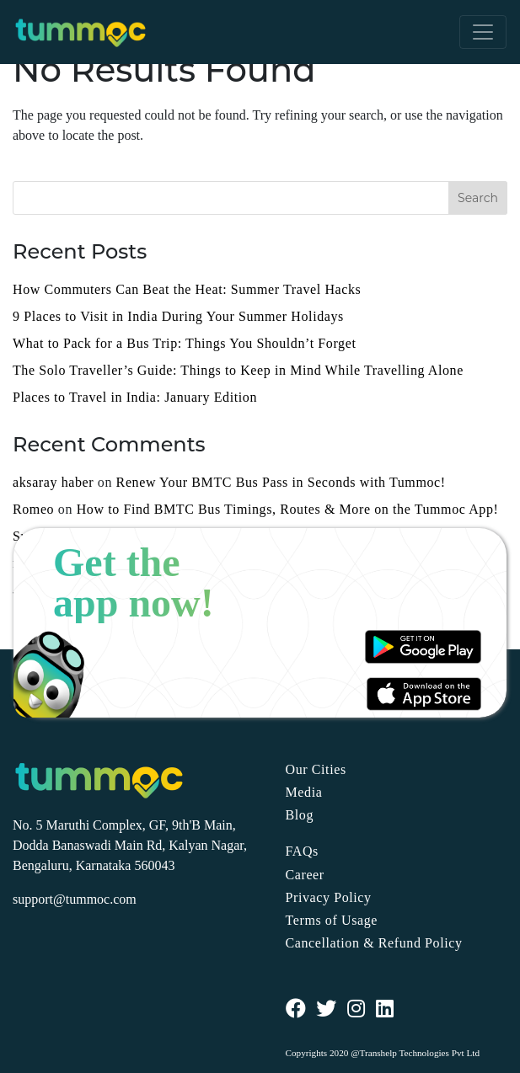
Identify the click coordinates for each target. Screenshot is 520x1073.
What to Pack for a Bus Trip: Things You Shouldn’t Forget (184, 343)
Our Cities (316, 769)
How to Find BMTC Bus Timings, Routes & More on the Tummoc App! (288, 509)
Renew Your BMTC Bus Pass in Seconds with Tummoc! (281, 482)
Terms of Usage (332, 920)
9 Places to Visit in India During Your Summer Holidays (178, 316)
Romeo (33, 509)
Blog (300, 815)
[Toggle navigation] (483, 32)
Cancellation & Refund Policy (374, 943)
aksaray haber (53, 482)
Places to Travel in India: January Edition (135, 397)
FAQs (302, 851)
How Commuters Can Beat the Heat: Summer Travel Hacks (187, 289)
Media (304, 792)
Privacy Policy (329, 897)
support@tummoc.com (75, 899)
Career (305, 874)
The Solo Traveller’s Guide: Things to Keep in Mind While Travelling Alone (238, 370)
